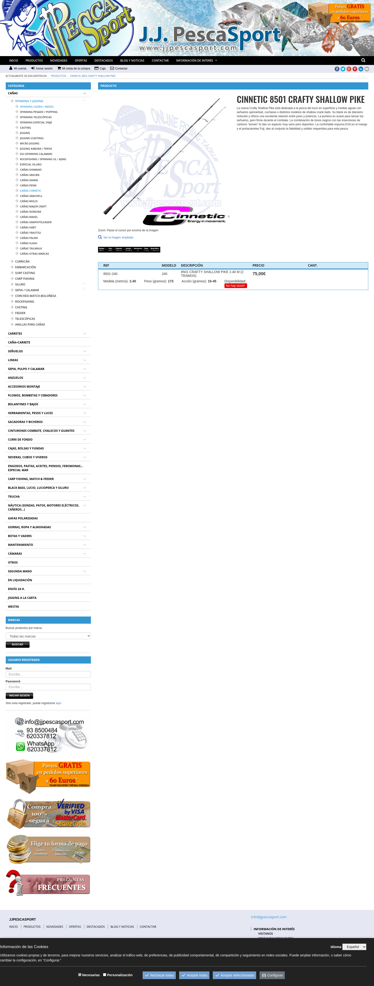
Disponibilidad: (235, 281)
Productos (58, 76)
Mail (9, 668)
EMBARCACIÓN (23, 267)
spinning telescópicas (33, 117)
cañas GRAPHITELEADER (33, 222)
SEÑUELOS (15, 351)
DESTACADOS (103, 60)
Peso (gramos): (155, 281)
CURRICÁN (20, 261)
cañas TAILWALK (28, 248)
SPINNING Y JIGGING (26, 101)
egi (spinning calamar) (33, 154)
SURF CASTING (22, 273)
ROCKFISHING (22, 302)
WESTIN (13, 607)
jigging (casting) (29, 138)
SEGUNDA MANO (20, 571)
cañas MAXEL (26, 217)
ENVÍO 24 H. (16, 589)
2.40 (133, 281)
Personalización (120, 975)
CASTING (18, 307)
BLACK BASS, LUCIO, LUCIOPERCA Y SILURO (38, 488)
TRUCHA (14, 497)
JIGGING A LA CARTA (22, 598)
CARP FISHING (22, 279)
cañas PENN (25, 185)
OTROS (13, 562)
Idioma (336, 947)
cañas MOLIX (26, 201)
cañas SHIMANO (28, 169)
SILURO (18, 284)
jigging (22, 133)
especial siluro (28, 164)
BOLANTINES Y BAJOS (23, 404)
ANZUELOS (15, 378)
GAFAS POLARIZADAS (23, 518)
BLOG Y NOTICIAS (132, 60)
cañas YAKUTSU (28, 232)
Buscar (17, 644)
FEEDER (18, 313)
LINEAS (13, 360)
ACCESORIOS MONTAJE (24, 387)
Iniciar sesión (19, 695)
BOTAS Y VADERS (20, 536)
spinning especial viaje (33, 122)
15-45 (212, 281)
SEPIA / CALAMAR (24, 290)
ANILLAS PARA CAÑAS (27, 324)
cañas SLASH (26, 243)
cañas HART (25, 227)
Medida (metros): (116, 281)
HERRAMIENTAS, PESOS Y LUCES (30, 413)
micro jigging (27, 143)
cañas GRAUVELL (28, 196)
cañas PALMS (26, 238)
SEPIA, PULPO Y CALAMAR (26, 369)
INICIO (13, 60)
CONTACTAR (160, 60)
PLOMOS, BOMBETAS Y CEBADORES (33, 395)
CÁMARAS (15, 554)
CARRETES (15, 334)
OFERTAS (81, 60)
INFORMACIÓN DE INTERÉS (194, 60)
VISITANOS (265, 934)
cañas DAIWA (26, 180)
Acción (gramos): (194, 281)
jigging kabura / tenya (33, 148)
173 (170, 281)
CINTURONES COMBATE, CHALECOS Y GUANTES (41, 431)
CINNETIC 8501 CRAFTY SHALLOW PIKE (93, 76)
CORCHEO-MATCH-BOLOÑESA (33, 296)
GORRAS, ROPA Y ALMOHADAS (29, 527)
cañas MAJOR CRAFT (31, 206)
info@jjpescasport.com (268, 917)
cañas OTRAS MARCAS (32, 253)
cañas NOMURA (28, 211)
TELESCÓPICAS (22, 319)
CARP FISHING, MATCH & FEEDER (31, 479)
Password (13, 681)
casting (23, 127)
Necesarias (91, 975)
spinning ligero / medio (34, 106)
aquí (58, 703)
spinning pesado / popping (36, 112)
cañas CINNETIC (28, 190)
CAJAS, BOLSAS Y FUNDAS (26, 448)
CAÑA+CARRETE (19, 342)
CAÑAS (13, 93)
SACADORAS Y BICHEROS (25, 422)
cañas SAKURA (27, 175)
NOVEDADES (59, 60)
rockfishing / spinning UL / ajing (40, 159)
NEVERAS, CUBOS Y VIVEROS (27, 457)
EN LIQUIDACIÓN (20, 580)
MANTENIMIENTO (20, 545)
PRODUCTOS (34, 60)
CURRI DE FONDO (20, 440)
